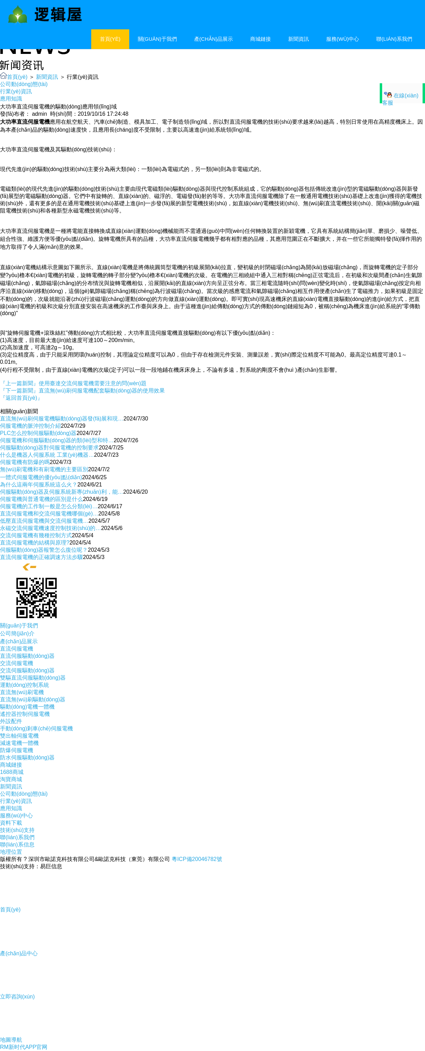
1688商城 (11, 772)
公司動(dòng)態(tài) (24, 84)
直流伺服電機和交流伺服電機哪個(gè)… (49, 514)
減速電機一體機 (19, 743)
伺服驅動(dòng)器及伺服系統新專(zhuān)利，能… (61, 492)
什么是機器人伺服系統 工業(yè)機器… (47, 455)
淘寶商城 (11, 779)
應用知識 (11, 99)
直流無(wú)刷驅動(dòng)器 (32, 699)
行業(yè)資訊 (16, 91)
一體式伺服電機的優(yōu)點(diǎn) (41, 477)
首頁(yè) (110, 39)
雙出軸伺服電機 (19, 736)
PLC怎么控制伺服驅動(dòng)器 (38, 433)
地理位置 (11, 852)
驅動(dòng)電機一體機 (27, 707)
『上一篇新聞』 (73, 383)
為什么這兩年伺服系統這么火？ (38, 484)
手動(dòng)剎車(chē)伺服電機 (36, 728)
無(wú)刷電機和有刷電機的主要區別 (44, 469)
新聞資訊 (298, 39)
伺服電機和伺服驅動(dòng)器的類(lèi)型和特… (57, 440)
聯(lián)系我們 (394, 39)
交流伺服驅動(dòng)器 (27, 670)
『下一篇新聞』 (82, 391)
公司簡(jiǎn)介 (17, 633)
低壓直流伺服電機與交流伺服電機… (44, 521)
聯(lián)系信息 (17, 845)
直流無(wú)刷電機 (22, 692)
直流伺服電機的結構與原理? (34, 543)
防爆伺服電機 (16, 750)
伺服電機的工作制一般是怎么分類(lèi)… (49, 506)
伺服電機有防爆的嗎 (25, 462)
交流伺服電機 (16, 663)
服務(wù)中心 (342, 39)
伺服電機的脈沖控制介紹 (30, 426)
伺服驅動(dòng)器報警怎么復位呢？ (44, 550)
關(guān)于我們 (157, 39)
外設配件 (11, 721)
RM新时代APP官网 (23, 1047)
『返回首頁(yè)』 (21, 398)
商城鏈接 (260, 39)
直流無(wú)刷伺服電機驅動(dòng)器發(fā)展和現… (61, 419)
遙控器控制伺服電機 (25, 714)
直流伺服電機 (16, 649)
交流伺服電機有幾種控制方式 (36, 535)
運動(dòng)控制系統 (24, 685)
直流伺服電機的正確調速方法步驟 (41, 557)
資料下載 (11, 823)
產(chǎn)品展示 (213, 39)
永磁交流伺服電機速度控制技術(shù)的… (50, 528)
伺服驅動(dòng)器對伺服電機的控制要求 (49, 448)
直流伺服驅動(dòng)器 (27, 656)
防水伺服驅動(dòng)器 (27, 757)
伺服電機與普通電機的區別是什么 (41, 499)
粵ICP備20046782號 (197, 859)
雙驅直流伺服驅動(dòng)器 (33, 678)
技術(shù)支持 (17, 830)
